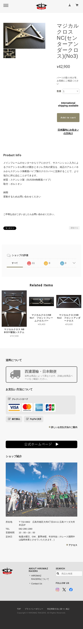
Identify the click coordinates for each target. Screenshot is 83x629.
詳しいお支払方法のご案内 (64, 427)
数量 (59, 91)
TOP (19, 609)
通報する (74, 228)
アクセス (73, 545)
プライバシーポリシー (34, 609)
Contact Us (36, 583)
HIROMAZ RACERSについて (40, 577)
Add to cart (68, 117)
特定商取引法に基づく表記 (58, 609)
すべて (15, 263)
